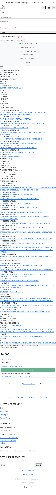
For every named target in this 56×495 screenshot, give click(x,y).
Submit (38, 465)
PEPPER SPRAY (34, 274)
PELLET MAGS (22, 208)
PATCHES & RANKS (26, 336)
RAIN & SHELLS (32, 123)
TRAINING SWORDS (31, 265)
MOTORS (13, 212)
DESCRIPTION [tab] (6, 376)
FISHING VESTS (31, 148)
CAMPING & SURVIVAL (28, 59)
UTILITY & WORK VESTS (8, 148)
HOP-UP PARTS (5, 212)
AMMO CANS (26, 223)
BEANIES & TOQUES (29, 132)
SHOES (7, 128)
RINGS (33, 343)
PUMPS (31, 301)
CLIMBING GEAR (40, 301)
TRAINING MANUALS (11, 332)
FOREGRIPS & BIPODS (7, 217)
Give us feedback (29, 384)
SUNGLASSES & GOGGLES (9, 330)
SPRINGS (39, 212)
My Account (4, 411)
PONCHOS (41, 123)
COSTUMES (12, 325)
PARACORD (8, 312)
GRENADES (4, 243)
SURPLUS (19, 325)
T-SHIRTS (3, 112)
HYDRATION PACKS (39, 285)
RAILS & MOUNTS (21, 217)
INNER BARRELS (30, 212)
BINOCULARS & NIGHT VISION (28, 330)
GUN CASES (4, 223)
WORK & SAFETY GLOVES (8, 139)
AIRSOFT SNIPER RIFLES (41, 188)
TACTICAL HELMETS (47, 332)
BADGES (3, 336)
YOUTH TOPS (4, 152)
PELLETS (25, 203)
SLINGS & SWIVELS (33, 217)
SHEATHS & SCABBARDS (17, 281)
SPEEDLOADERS (32, 208)
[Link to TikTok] (29, 401)
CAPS (2, 132)
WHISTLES (15, 343)
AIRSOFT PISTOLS (17, 188)
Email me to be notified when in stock (16, 373)
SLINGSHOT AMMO (36, 243)
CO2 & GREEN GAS (15, 203)
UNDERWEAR (31, 143)
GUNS (10, 397)
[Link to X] (33, 401)
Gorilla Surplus (22, 479)
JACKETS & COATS (6, 123)
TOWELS (26, 301)
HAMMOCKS (34, 299)
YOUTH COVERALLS (28, 152)
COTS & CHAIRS (24, 299)
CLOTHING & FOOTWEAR (28, 44)
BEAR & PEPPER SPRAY (7, 305)
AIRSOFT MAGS (5, 208)
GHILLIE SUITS (27, 312)
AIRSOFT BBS (4, 203)
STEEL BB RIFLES (5, 199)
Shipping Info (4, 415)
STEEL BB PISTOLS (17, 199)
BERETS (8, 134)
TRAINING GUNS (6, 239)
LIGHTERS (8, 343)
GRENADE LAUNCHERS (30, 190)
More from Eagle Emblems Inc (11, 366)
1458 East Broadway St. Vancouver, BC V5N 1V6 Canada (19, 451)
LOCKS (21, 332)
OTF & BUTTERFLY (32, 250)
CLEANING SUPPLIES (15, 223)
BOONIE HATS (8, 132)
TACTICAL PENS (10, 276)
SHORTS (11, 119)
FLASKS (28, 343)
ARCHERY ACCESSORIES (36, 232)
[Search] (11, 40)
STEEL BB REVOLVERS (31, 199)
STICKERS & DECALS (13, 336)
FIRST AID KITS (17, 312)
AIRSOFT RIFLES (5, 188)
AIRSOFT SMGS (28, 188)
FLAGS (42, 336)
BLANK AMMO (24, 243)
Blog (1, 408)
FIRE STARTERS (29, 305)
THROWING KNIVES (19, 250)
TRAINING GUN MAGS (35, 239)
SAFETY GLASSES (37, 228)
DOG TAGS (36, 336)
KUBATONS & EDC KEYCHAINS (26, 270)
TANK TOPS (10, 112)
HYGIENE (3, 299)
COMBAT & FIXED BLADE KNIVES (36, 248)
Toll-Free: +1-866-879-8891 (9, 438)
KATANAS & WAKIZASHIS (16, 265)
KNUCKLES (49, 270)
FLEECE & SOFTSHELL (19, 123)
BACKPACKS (28, 285)
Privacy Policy (28, 475)
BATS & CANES (11, 270)
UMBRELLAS (40, 343)
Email (3, 443)
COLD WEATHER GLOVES (25, 139)
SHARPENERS (4, 281)
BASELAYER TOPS (6, 143)
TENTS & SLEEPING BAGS (41, 312)
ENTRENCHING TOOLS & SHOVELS (27, 256)
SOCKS (12, 128)
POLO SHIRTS (18, 112)
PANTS (2, 119)
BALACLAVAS (17, 132)
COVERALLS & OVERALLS (22, 119)
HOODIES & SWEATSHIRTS (14, 115)
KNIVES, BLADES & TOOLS (28, 51)
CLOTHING (20, 397)
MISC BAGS (17, 287)
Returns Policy (5, 418)
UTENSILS (16, 299)
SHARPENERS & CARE (7, 256)
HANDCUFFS (41, 270)
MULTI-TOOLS (43, 250)
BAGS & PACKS (28, 55)
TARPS (2, 312)
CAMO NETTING (44, 330)
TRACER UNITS (13, 219)
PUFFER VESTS (21, 148)
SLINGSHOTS (13, 232)
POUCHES (21, 285)
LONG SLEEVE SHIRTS (30, 112)
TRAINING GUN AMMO (19, 239)
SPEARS (40, 265)
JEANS (7, 119)
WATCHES (22, 343)
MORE (28, 62)
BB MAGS (14, 208)
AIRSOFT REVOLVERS (15, 190)
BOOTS (2, 128)
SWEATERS (27, 115)
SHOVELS (9, 299)
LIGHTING (49, 301)
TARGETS (34, 223)
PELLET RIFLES (5, 194)
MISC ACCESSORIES (32, 281)
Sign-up (19, 37)
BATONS (3, 270)
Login (28, 32)
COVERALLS (4, 325)
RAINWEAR (38, 305)
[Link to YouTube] (15, 401)
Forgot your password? (8, 28)
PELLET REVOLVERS (27, 194)
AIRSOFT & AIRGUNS (28, 47)
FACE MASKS (11, 228)
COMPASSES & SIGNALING (12, 307)
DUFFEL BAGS (8, 287)
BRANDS (28, 65)
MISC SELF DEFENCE (22, 276)
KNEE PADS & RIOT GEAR (32, 332)
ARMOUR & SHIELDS (7, 274)
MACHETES (4, 265)
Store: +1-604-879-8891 (8, 441)
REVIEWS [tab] (14, 376)
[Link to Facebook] (20, 401)
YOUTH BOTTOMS (15, 152)
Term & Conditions (27, 470)
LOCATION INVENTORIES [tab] (25, 376)
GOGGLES (3, 228)
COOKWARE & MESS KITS (15, 301)
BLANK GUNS (47, 239)
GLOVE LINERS (39, 139)
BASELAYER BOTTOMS (19, 143)
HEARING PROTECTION (24, 228)
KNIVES (31, 397)
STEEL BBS (31, 203)
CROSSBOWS (4, 232)
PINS (45, 336)
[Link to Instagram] (24, 401)
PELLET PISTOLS (15, 194)
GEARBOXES (21, 212)
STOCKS (43, 217)
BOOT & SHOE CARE (21, 128)
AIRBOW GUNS (23, 232)
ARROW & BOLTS (13, 243)
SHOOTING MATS (44, 223)
